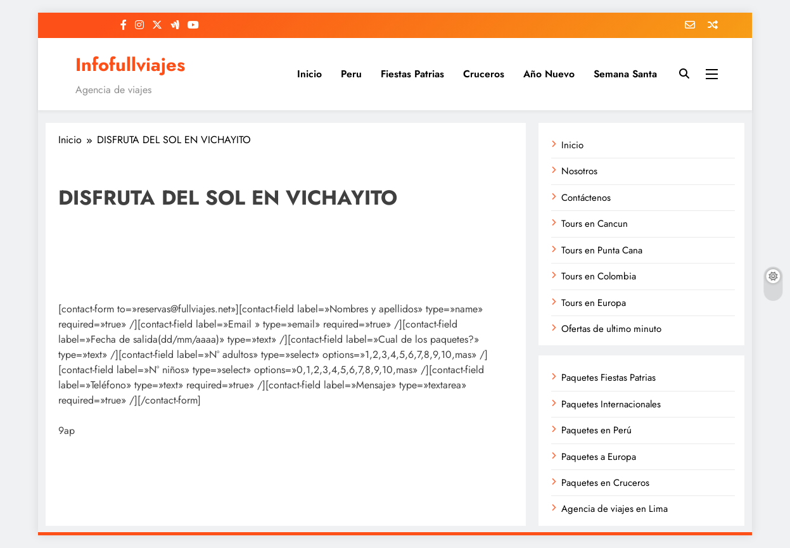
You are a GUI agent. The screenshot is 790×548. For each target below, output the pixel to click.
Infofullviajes (130, 64)
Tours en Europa (593, 303)
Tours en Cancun (594, 224)
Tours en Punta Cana (601, 250)
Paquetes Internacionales (611, 404)
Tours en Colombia (598, 276)
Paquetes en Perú (596, 430)
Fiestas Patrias (412, 74)
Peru (351, 74)
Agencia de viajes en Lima (614, 509)
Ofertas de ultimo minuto (611, 329)
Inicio (309, 74)
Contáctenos (586, 198)
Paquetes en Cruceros (605, 483)
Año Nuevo (549, 74)
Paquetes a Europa (598, 457)
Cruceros (483, 74)
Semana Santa (625, 74)
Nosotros (579, 171)
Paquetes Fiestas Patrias (608, 378)
